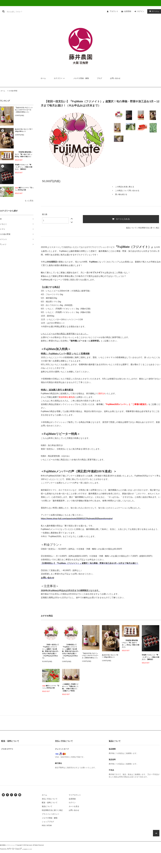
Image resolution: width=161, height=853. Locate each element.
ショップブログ (48, 822)
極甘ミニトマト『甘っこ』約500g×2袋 (24, 189)
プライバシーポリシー (50, 814)
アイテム (153, 11)
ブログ (99, 78)
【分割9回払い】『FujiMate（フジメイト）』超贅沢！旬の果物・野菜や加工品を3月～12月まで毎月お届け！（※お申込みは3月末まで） (70, 651)
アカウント (114, 11)
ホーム (43, 78)
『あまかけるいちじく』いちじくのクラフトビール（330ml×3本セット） (24, 110)
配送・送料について (49, 803)
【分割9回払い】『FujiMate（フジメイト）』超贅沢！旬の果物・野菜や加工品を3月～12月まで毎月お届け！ (89, 563)
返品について (131, 228)
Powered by (16, 849)
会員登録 (127, 11)
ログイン (140, 11)
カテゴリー (59, 78)
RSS (43, 825)
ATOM (49, 825)
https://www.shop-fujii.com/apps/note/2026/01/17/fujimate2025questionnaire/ (77, 518)
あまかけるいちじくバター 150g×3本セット (24, 130)
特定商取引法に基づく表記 (148, 228)
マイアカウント (75, 795)
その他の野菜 (12, 91)
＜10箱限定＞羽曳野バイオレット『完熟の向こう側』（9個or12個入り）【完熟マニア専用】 (70, 687)
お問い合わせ (115, 78)
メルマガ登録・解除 (81, 78)
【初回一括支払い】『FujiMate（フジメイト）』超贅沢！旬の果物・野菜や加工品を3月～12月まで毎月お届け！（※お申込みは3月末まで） (50, 651)
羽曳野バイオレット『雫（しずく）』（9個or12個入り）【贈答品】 (23, 167)
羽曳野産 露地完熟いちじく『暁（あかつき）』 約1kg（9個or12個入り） (24, 154)
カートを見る (74, 806)
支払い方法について (49, 799)
